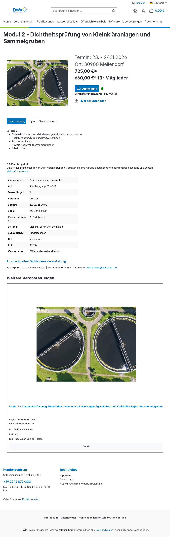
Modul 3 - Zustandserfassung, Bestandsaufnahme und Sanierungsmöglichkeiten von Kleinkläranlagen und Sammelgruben (86, 406)
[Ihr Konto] (143, 10)
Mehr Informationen (17, 171)
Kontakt (140, 2)
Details (86, 446)
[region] (37, 83)
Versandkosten (105, 530)
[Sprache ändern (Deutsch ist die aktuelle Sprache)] (158, 3)
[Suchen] (113, 10)
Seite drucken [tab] (47, 121)
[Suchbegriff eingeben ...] (80, 10)
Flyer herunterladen (93, 100)
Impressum (66, 475)
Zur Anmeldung (87, 88)
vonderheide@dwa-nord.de (101, 267)
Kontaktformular (30, 499)
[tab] (16, 121)
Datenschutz (67, 479)
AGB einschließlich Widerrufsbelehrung (81, 483)
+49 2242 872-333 (17, 481)
